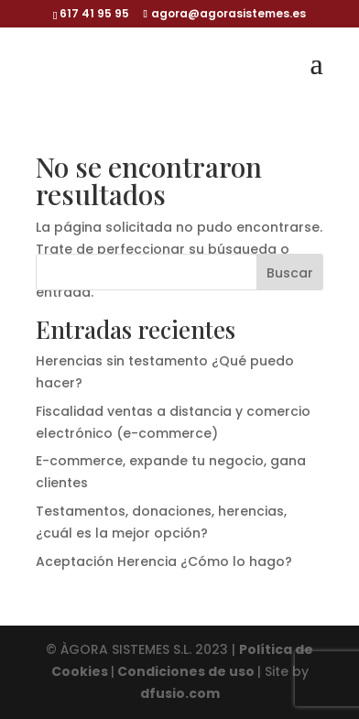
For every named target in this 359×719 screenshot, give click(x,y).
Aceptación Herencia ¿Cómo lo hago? (164, 561)
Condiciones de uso (185, 671)
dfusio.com (180, 693)
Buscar (290, 273)
